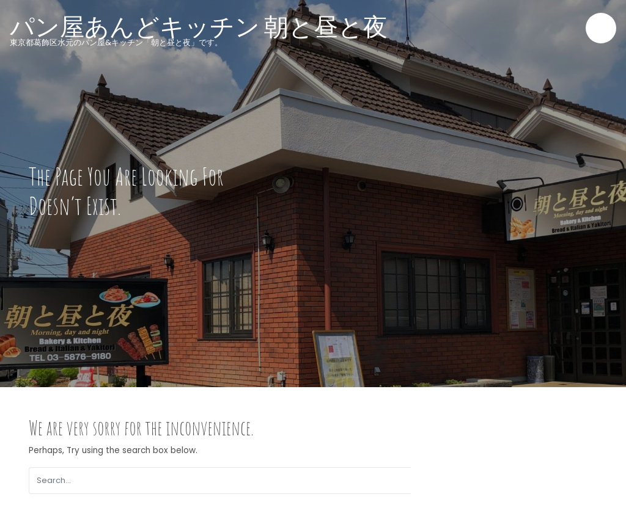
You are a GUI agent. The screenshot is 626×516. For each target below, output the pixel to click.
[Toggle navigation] (601, 28)
